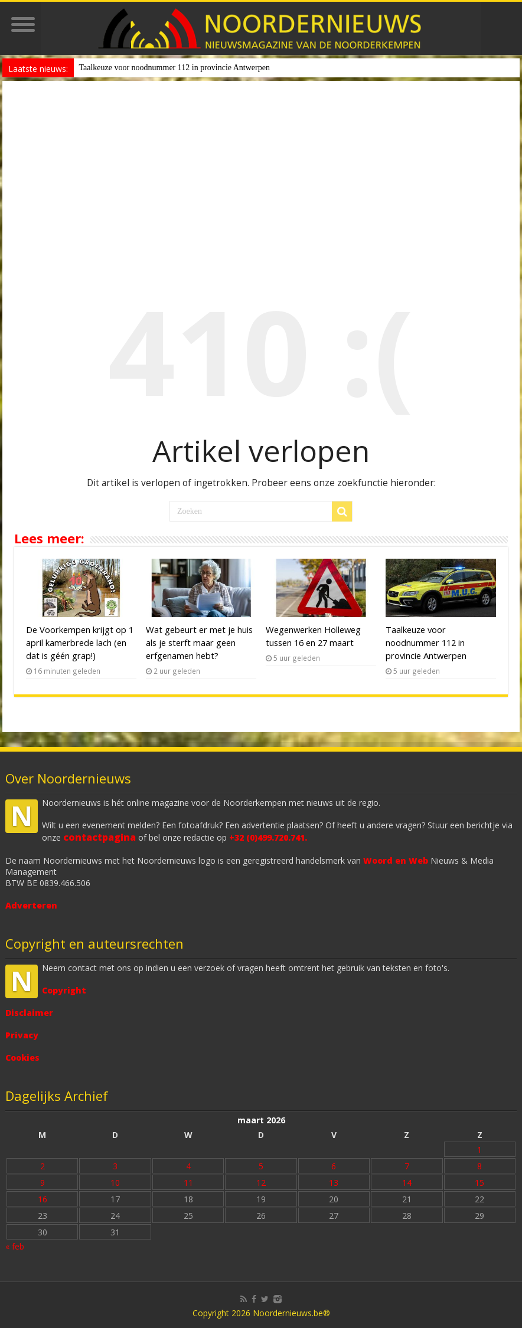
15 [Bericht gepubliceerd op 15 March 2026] (479, 1182)
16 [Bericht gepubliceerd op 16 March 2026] (42, 1199)
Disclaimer (29, 1012)
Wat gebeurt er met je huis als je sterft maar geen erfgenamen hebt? (199, 642)
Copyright (64, 990)
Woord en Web (395, 860)
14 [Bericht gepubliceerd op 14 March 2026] (407, 1182)
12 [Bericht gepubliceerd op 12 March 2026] (261, 1182)
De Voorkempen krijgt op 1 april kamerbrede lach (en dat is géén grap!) (79, 642)
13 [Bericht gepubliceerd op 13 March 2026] (333, 1182)
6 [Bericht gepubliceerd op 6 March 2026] (333, 1166)
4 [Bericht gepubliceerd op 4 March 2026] (188, 1166)
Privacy (21, 1035)
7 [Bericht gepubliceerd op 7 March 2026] (406, 1166)
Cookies (22, 1057)
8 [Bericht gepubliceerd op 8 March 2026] (479, 1166)
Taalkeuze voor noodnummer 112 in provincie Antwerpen (174, 67)
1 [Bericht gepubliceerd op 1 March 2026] (479, 1149)
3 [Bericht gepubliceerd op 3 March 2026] (115, 1166)
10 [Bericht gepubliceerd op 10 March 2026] (115, 1182)
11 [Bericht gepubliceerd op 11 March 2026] (188, 1182)
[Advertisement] (261, 169)
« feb (14, 1246)
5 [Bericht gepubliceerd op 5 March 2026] (261, 1166)
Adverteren (31, 905)
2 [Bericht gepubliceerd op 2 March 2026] (42, 1166)
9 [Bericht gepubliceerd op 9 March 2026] (42, 1182)
